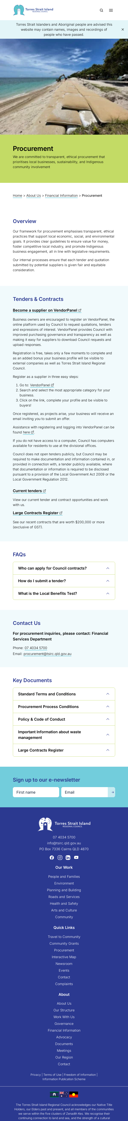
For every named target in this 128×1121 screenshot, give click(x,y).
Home (17, 195)
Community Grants (64, 943)
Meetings (64, 1050)
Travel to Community (64, 937)
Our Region (64, 1057)
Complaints (64, 984)
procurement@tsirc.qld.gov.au (47, 654)
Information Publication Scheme (64, 1079)
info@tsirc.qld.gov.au (64, 843)
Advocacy (64, 1037)
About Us (33, 195)
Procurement (64, 950)
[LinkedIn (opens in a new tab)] (68, 857)
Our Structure (64, 1010)
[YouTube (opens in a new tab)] (76, 857)
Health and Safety (64, 903)
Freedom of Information (80, 1074)
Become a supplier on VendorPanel (45, 310)
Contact (64, 977)
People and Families (64, 876)
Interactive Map (64, 957)
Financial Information (61, 195)
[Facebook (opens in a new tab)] (51, 857)
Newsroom (64, 964)
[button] (122, 29)
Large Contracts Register (35, 513)
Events (64, 970)
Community (64, 917)
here (26, 432)
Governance (64, 1023)
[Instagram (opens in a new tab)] (60, 857)
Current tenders (27, 491)
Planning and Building (64, 890)
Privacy (36, 1074)
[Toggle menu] (111, 10)
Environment (64, 883)
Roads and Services (64, 897)
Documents (64, 1044)
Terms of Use (52, 1074)
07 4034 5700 (36, 648)
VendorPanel (40, 385)
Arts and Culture (64, 910)
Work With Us (64, 1017)
